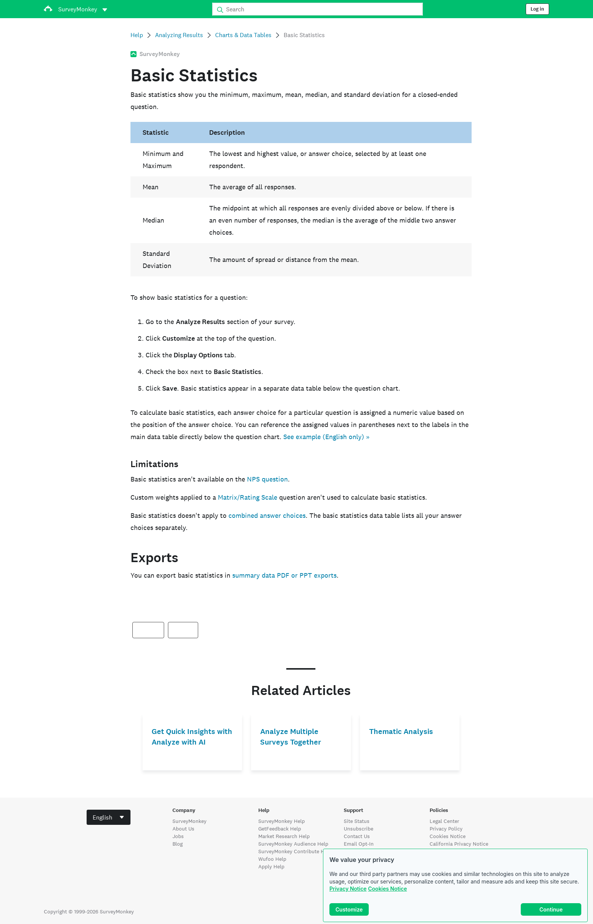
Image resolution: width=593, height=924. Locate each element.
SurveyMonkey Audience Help (293, 843)
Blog (177, 843)
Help (136, 35)
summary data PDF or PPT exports (284, 575)
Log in (537, 9)
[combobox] (108, 817)
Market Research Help (284, 836)
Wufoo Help (272, 858)
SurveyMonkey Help (281, 821)
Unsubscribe (358, 828)
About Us (183, 828)
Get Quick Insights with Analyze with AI (192, 736)
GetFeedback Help (279, 828)
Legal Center (444, 821)
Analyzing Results (179, 35)
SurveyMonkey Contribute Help (295, 851)
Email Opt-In (359, 843)
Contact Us (357, 836)
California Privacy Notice (459, 843)
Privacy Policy (446, 828)
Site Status (356, 821)
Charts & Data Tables (243, 35)
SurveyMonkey (189, 821)
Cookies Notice (387, 888)
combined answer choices (267, 515)
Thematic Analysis (401, 731)
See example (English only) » (326, 436)
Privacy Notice (347, 888)
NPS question (267, 479)
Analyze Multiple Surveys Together (290, 736)
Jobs (178, 836)
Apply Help (271, 866)
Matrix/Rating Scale (247, 497)
